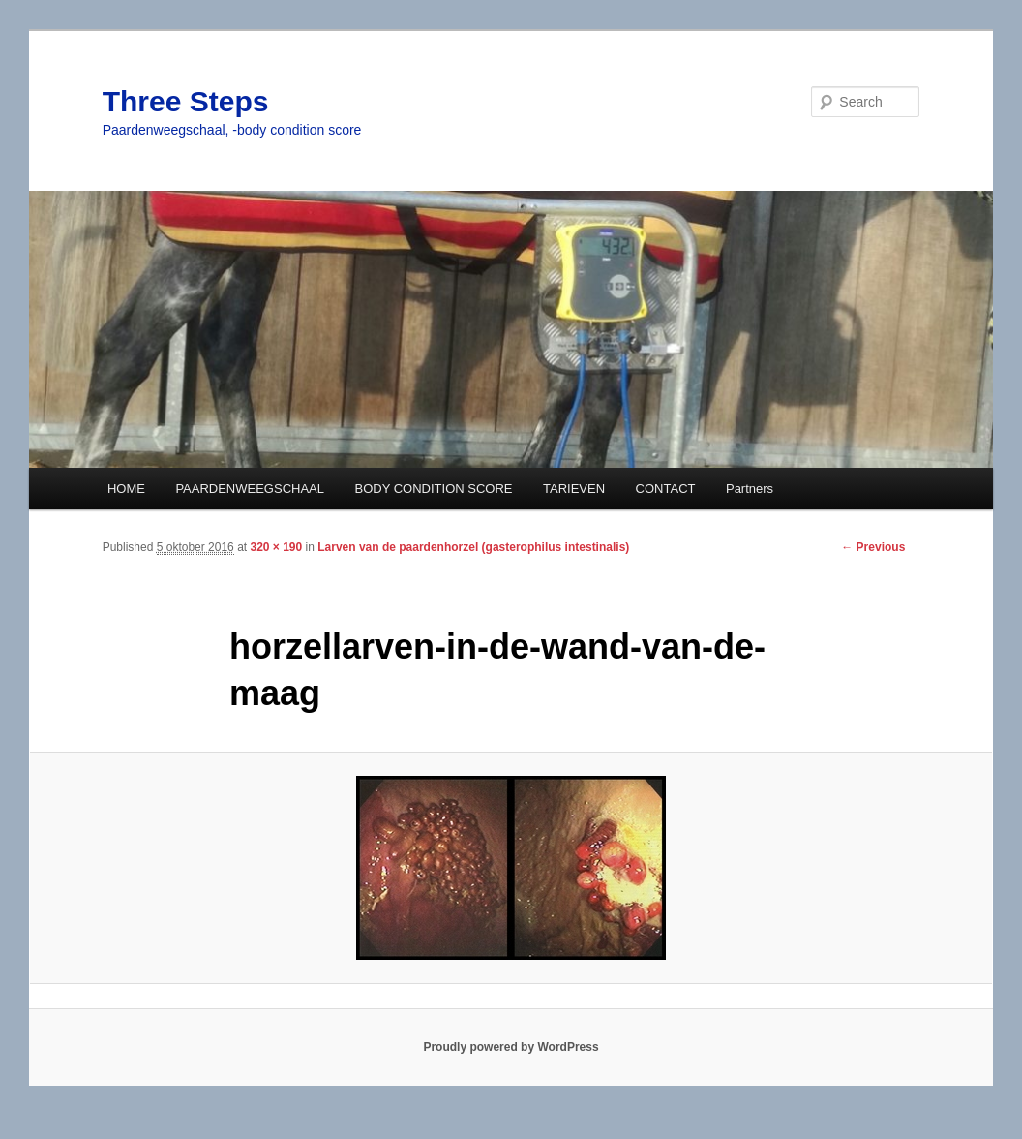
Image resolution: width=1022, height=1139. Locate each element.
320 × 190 (276, 547)
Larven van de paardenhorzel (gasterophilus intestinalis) (473, 547)
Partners (749, 488)
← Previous (873, 547)
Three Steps (186, 101)
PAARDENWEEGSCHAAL (249, 488)
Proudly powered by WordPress (510, 1047)
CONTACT (666, 488)
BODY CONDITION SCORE (434, 488)
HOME (126, 488)
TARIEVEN (574, 488)
